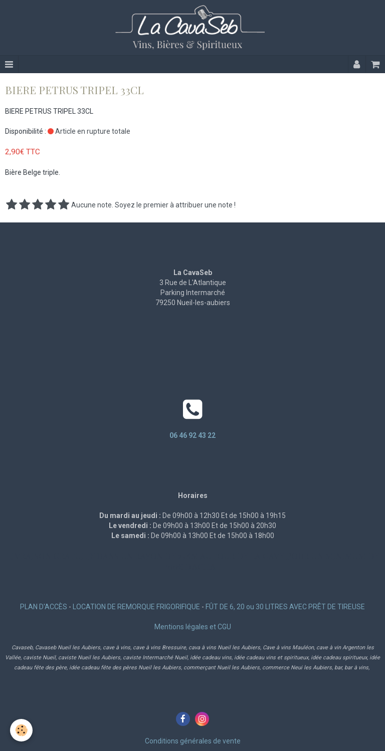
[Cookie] (21, 730)
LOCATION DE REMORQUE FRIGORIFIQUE (136, 607)
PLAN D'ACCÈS (43, 607)
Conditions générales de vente (193, 741)
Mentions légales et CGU (192, 627)
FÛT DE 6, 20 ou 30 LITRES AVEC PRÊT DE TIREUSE (285, 607)
